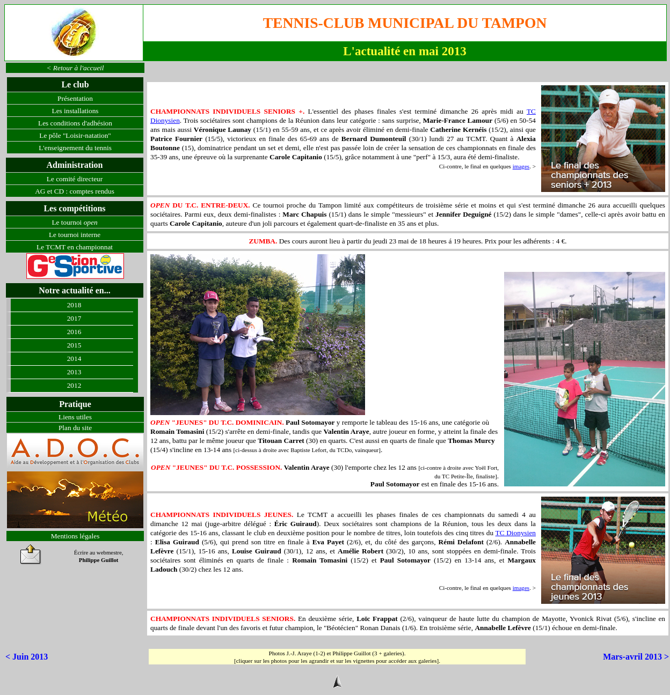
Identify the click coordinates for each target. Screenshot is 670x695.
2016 (74, 332)
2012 (74, 385)
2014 (74, 358)
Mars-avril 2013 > (636, 656)
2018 (74, 305)
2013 (74, 372)
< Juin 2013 (26, 656)
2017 (74, 318)
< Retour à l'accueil (75, 68)
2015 (74, 345)
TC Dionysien (516, 533)
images (521, 166)
